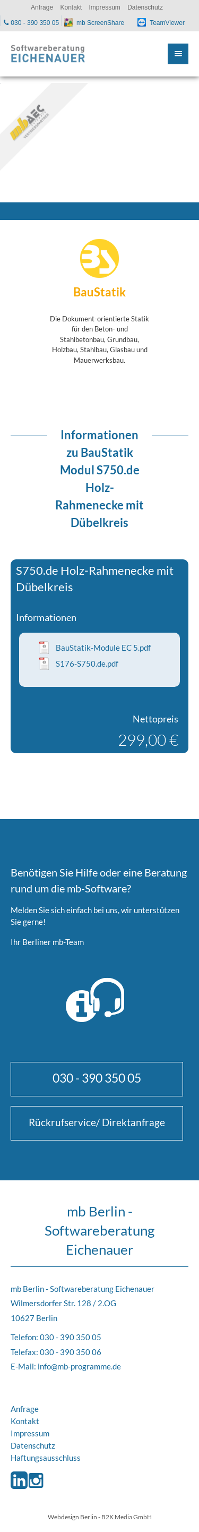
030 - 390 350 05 (97, 1077)
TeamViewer (167, 23)
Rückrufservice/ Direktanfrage (97, 1122)
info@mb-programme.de (79, 1366)
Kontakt (25, 1421)
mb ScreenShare (100, 23)
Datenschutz (33, 1445)
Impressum (30, 1433)
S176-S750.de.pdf (87, 663)
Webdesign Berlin (72, 1516)
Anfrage (25, 1409)
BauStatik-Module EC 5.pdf (103, 647)
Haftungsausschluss (46, 1457)
